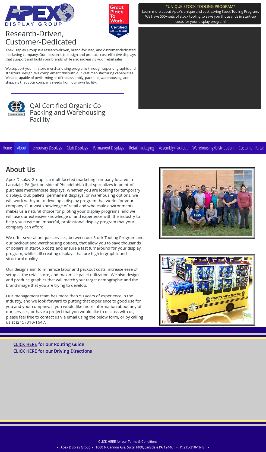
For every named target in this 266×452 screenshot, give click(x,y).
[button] (199, 68)
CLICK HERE (25, 344)
